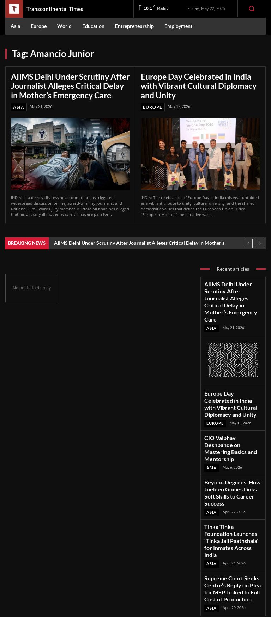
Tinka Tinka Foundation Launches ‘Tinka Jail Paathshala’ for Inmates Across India (226, 471)
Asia (18, 103)
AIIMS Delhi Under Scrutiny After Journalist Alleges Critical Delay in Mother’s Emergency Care (64, 84)
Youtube (232, 578)
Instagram (233, 559)
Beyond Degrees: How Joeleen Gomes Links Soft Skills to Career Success (232, 436)
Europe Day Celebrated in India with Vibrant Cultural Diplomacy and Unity (199, 80)
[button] (251, 8)
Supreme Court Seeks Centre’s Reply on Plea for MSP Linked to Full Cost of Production (232, 505)
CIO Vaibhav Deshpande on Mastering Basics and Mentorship (229, 404)
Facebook (233, 550)
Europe (151, 95)
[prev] (248, 239)
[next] (259, 239)
